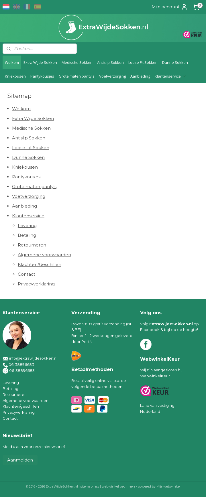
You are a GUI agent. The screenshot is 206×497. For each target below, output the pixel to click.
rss (97, 486)
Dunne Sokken (175, 62)
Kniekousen (15, 76)
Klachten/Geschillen (39, 264)
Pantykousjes (42, 76)
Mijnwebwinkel (168, 486)
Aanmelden (20, 460)
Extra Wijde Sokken (40, 62)
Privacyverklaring (36, 284)
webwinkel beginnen (118, 486)
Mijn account (170, 6)
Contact (26, 274)
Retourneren (32, 245)
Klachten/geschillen (21, 406)
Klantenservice (171, 76)
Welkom (12, 62)
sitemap (87, 486)
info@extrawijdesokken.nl (33, 358)
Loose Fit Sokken (143, 62)
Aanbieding (140, 76)
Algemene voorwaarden (44, 254)
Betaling (27, 235)
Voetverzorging (112, 76)
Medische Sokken (77, 62)
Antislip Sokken (110, 62)
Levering (27, 225)
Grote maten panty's (77, 76)
